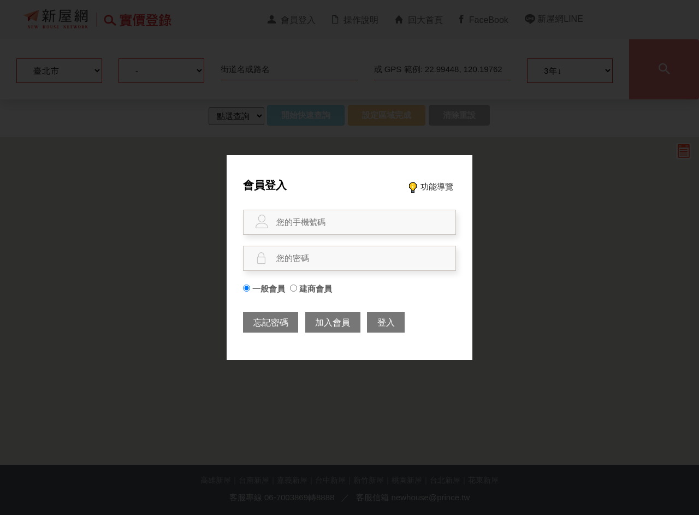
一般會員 (264, 288)
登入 (386, 322)
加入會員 (332, 322)
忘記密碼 (270, 322)
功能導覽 (430, 186)
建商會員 (311, 288)
